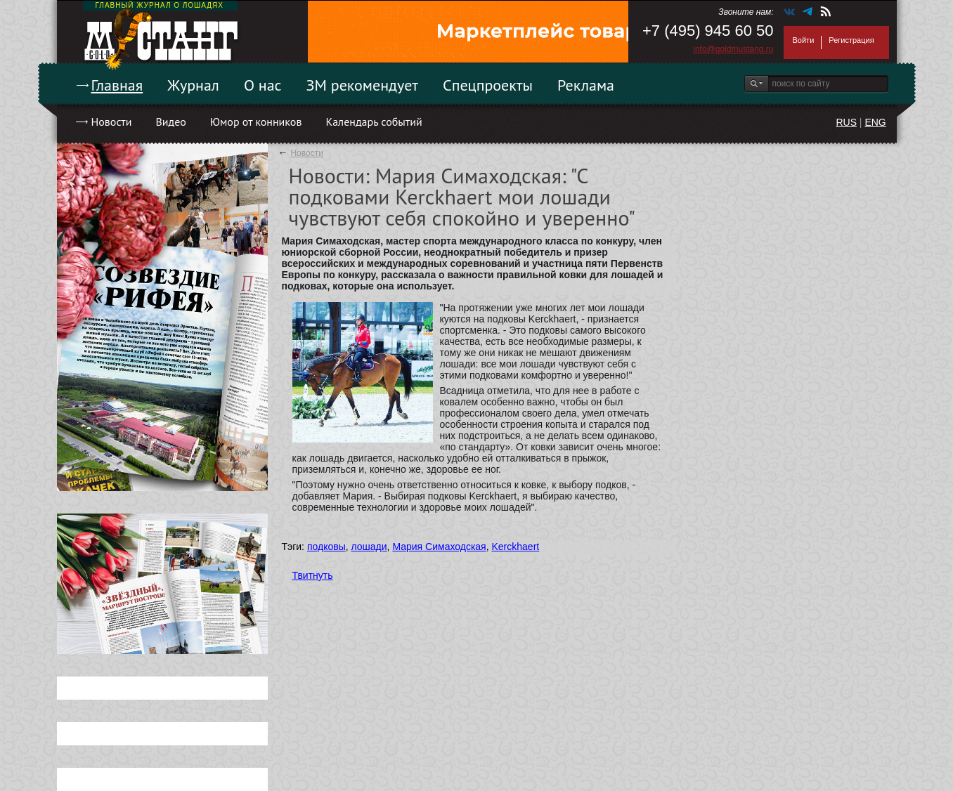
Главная (117, 85)
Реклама (585, 85)
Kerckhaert (516, 546)
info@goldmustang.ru (733, 49)
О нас (263, 85)
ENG (875, 122)
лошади (369, 546)
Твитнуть (312, 575)
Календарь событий (373, 122)
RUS (846, 122)
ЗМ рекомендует (362, 85)
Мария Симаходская (439, 546)
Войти (804, 40)
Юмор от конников (256, 122)
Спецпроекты (488, 85)
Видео (170, 122)
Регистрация (851, 40)
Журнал (193, 85)
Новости (111, 122)
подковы (326, 546)
